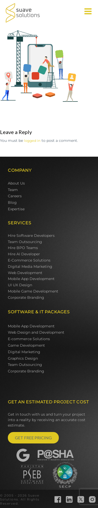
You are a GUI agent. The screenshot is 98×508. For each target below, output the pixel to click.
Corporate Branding (26, 297)
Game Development (26, 345)
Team (13, 189)
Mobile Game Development (33, 291)
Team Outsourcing (25, 241)
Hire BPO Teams (23, 247)
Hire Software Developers (31, 235)
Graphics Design (23, 358)
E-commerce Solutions (29, 338)
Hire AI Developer (24, 254)
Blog (12, 202)
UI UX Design (20, 285)
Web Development (25, 272)
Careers (15, 196)
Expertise (16, 209)
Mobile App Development (31, 278)
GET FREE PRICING (33, 437)
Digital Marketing (24, 352)
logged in (32, 140)
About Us (16, 183)
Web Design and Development (36, 332)
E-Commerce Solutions (29, 260)
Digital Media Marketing (30, 266)
